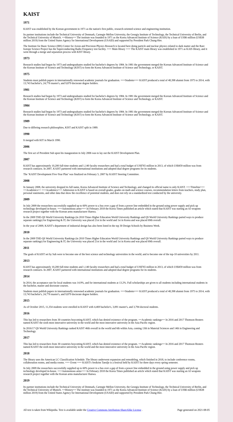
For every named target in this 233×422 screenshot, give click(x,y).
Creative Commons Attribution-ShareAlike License (114, 410)
